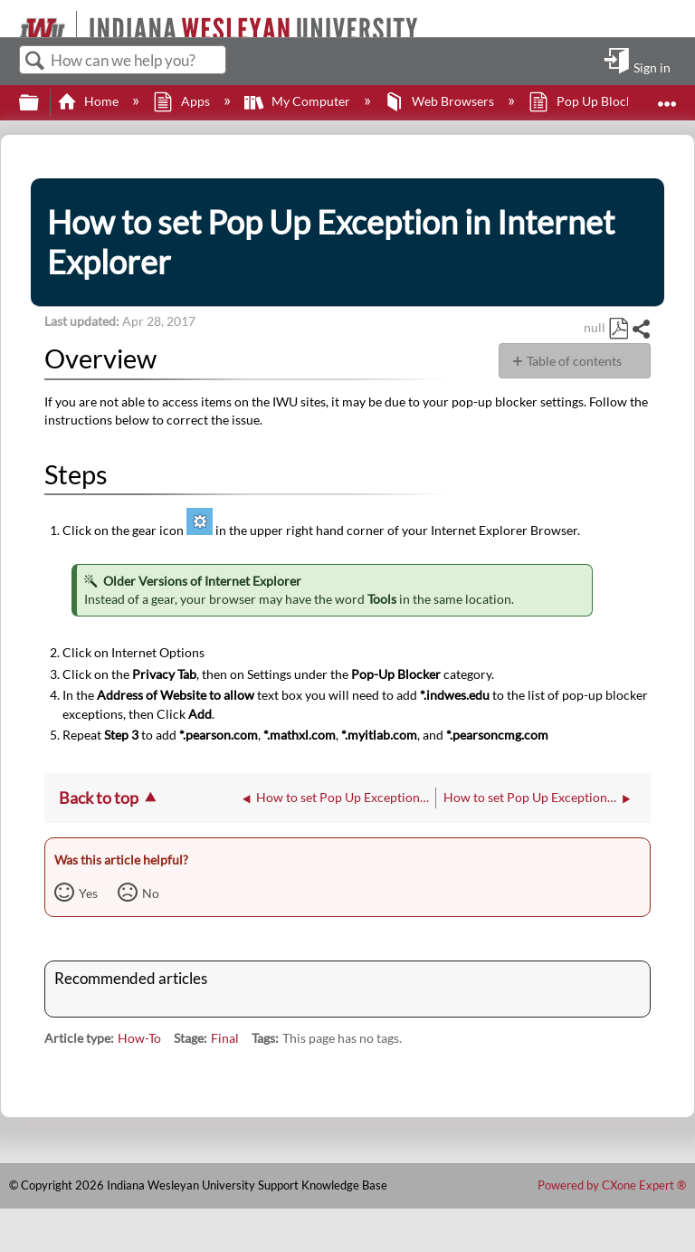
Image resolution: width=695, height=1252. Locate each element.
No (150, 893)
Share (641, 329)
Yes (88, 893)
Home (89, 101)
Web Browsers (441, 101)
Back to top (98, 798)
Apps (182, 101)
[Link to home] (11, 18)
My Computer (298, 101)
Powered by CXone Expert (612, 1185)
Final (225, 1038)
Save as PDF (618, 329)
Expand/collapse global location (667, 97)
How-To (139, 1038)
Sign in (652, 67)
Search (35, 61)
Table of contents (574, 360)
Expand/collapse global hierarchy (41, 103)
